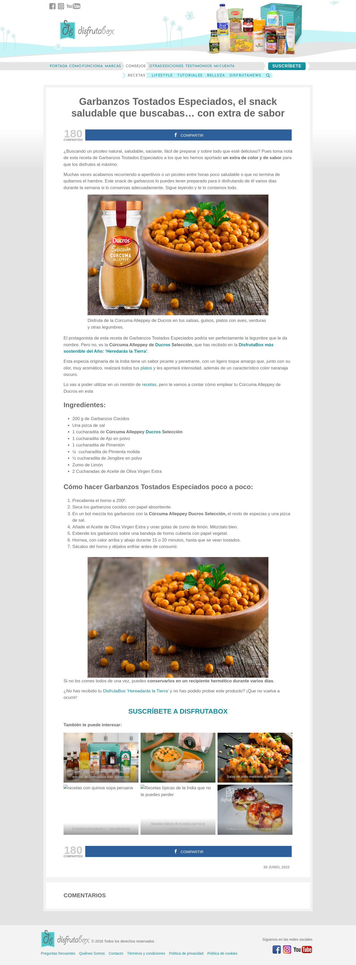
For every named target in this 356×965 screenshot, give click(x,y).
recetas (149, 384)
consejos (136, 66)
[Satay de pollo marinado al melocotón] (255, 758)
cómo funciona (86, 66)
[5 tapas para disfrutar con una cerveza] (255, 810)
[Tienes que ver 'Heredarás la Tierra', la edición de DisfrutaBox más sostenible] (101, 758)
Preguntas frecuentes (58, 953)
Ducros (163, 344)
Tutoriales (190, 75)
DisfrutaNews (245, 75)
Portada (58, 66)
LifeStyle (162, 75)
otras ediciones (166, 66)
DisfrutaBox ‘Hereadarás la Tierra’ (135, 691)
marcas (113, 66)
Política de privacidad (186, 953)
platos (147, 368)
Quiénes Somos (92, 953)
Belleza (216, 75)
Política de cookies (222, 953)
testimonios (198, 66)
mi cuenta (224, 66)
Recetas (136, 75)
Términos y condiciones (146, 953)
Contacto (116, 953)
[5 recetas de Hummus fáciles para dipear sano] (178, 758)
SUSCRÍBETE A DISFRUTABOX (178, 711)
